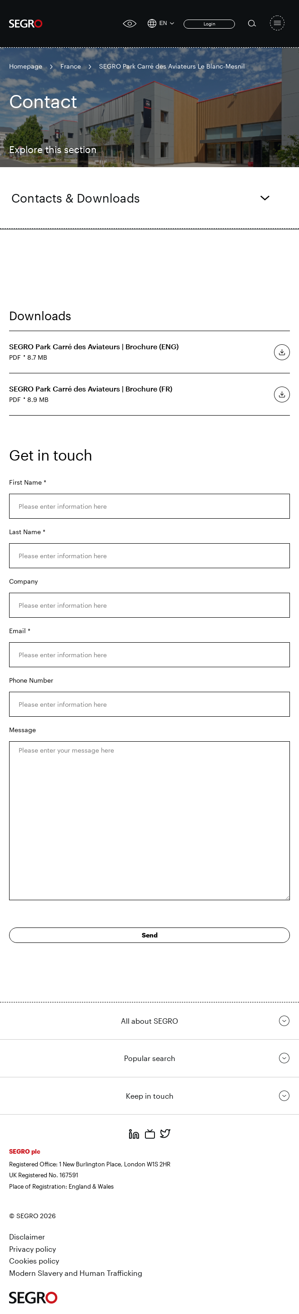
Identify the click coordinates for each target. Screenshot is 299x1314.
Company (23, 581)
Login (209, 23)
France (70, 66)
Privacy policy (32, 1249)
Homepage (25, 66)
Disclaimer (27, 1236)
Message (22, 730)
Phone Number (31, 680)
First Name (27, 482)
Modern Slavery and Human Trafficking (75, 1273)
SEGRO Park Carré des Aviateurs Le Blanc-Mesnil (172, 66)
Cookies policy (34, 1260)
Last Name (27, 532)
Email (19, 631)
